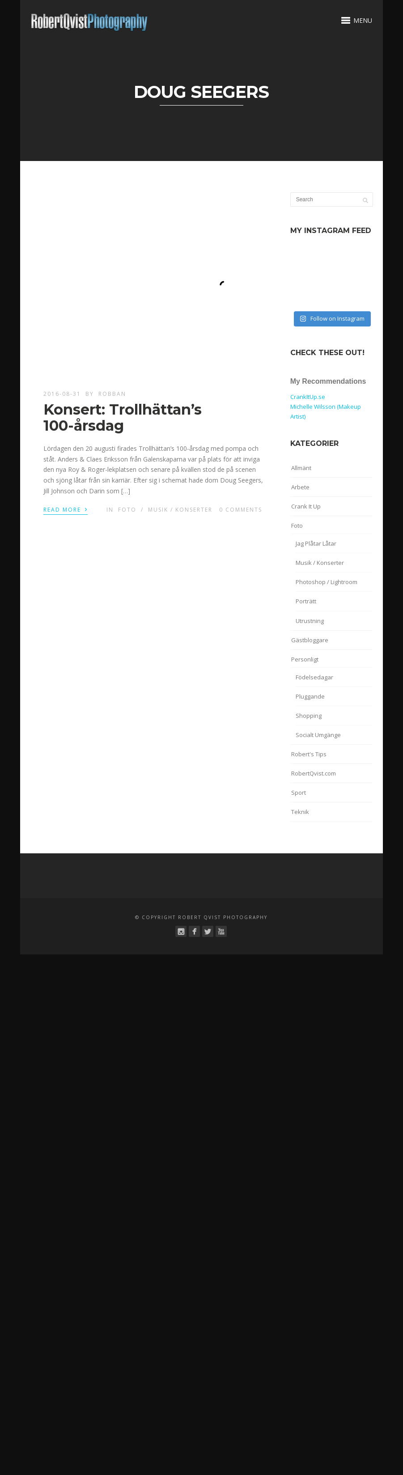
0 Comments (240, 509)
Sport (298, 792)
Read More (65, 509)
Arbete (300, 487)
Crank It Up (306, 506)
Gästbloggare (309, 640)
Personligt (304, 659)
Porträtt (306, 601)
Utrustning (310, 621)
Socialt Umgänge (318, 735)
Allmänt (301, 468)
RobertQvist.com (313, 773)
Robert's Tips (309, 754)
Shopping (309, 716)
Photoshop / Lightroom (326, 582)
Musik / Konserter (180, 509)
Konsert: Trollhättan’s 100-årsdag (122, 417)
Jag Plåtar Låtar (316, 543)
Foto (127, 509)
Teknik (300, 812)
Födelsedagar (314, 677)
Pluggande (310, 696)
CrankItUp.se (307, 397)
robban (112, 394)
